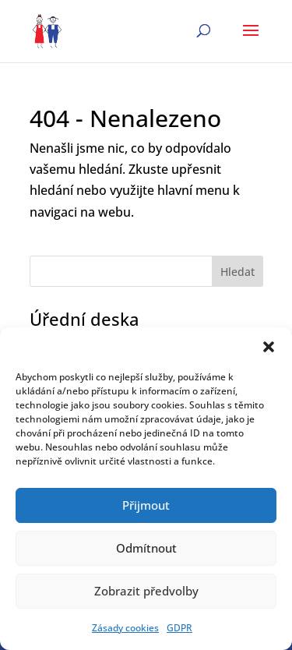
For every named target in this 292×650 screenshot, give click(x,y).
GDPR (179, 627)
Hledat (237, 271)
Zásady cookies (125, 627)
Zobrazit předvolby (146, 591)
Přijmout (146, 505)
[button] (268, 347)
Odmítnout (146, 548)
